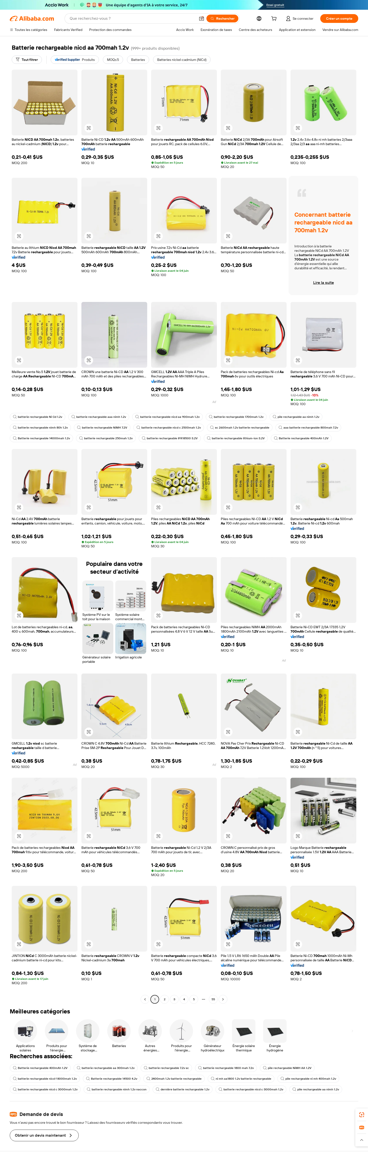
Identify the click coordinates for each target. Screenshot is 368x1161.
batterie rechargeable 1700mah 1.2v (236, 417)
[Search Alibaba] (132, 18)
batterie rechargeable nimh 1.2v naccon (116, 1089)
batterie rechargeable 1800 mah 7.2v (226, 1068)
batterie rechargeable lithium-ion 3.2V (236, 438)
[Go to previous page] (145, 999)
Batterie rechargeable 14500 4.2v (111, 1079)
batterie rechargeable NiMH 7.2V (102, 428)
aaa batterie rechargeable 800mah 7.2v (308, 428)
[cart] (275, 19)
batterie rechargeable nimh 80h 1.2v (40, 428)
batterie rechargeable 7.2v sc (166, 1068)
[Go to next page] (223, 999)
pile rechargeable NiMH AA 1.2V (287, 1068)
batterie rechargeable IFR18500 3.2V (170, 438)
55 (213, 999)
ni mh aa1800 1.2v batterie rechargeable (241, 1079)
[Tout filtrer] (27, 60)
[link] (361, 1114)
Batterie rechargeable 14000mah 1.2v (41, 438)
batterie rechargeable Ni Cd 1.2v (37, 417)
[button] (201, 18)
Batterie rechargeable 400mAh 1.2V (301, 438)
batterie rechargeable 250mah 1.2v (106, 438)
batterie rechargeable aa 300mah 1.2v (106, 1068)
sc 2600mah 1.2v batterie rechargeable (239, 428)
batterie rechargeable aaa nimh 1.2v (98, 417)
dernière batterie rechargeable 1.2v (182, 1089)
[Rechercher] (222, 18)
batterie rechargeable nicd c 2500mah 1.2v (168, 428)
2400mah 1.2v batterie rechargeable (174, 1079)
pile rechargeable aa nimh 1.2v (296, 417)
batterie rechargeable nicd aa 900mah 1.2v (167, 417)
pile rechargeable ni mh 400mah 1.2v (308, 1079)
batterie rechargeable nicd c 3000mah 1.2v (45, 1089)
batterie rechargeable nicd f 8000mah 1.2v (45, 1079)
